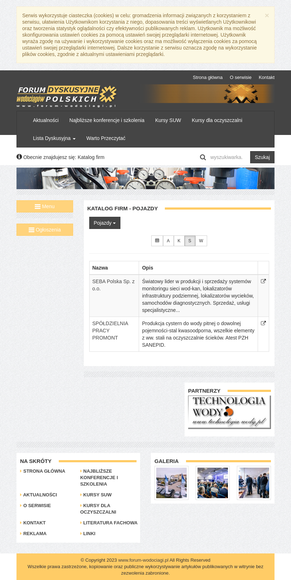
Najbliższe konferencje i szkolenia (107, 120)
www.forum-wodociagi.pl (143, 560)
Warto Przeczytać (105, 138)
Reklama (33, 533)
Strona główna (208, 77)
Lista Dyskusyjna (54, 138)
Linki (88, 533)
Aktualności (46, 120)
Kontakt (267, 77)
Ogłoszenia (45, 230)
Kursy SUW (168, 120)
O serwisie (241, 77)
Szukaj (262, 157)
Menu (44, 206)
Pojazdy (105, 223)
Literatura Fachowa (109, 522)
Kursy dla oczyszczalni (217, 120)
